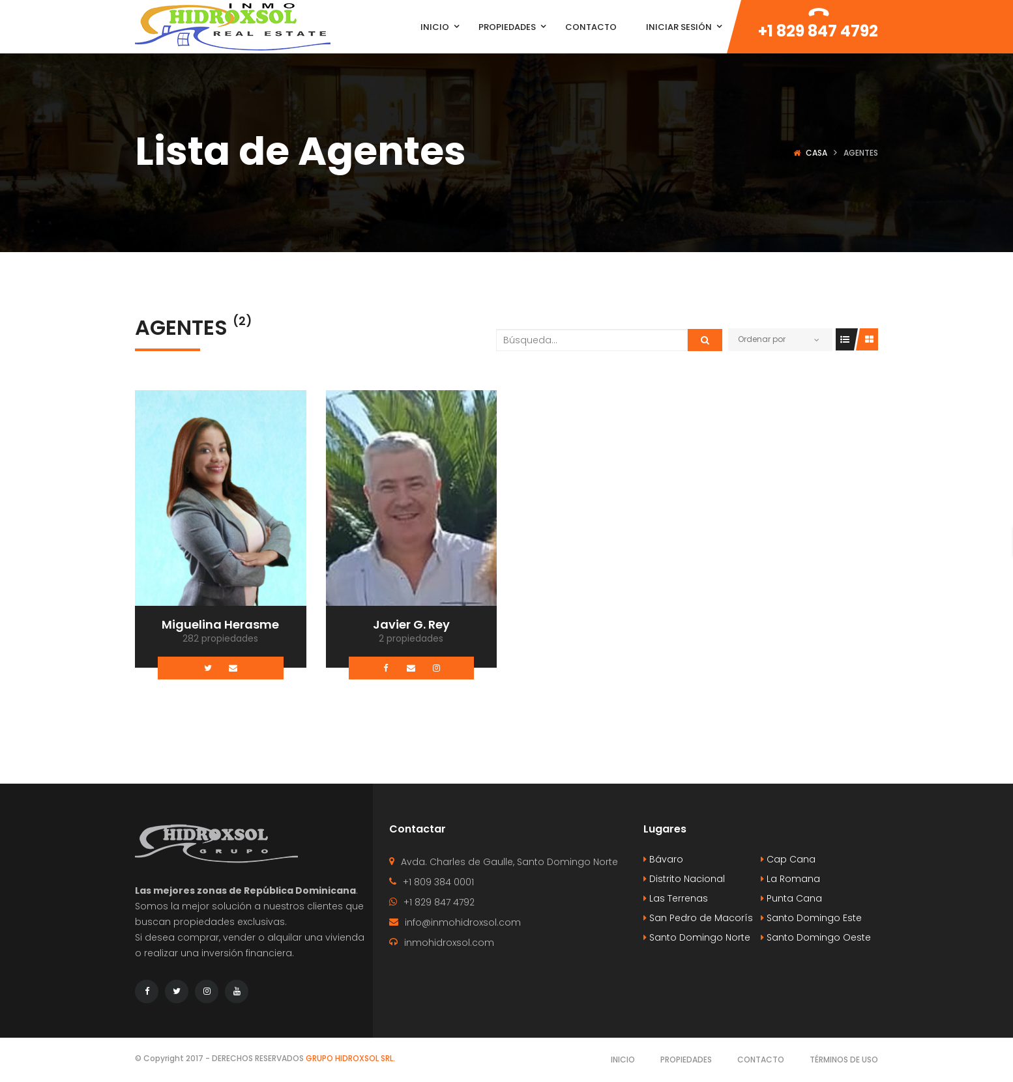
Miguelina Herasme (220, 624)
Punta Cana (791, 898)
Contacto (760, 1059)
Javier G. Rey (411, 624)
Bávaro (663, 859)
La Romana (790, 878)
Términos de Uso (844, 1059)
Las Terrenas (675, 898)
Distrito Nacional (684, 878)
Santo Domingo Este (811, 917)
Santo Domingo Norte (696, 937)
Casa (816, 152)
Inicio (623, 1059)
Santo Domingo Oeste (816, 937)
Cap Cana (788, 859)
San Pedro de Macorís (698, 917)
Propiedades (686, 1059)
